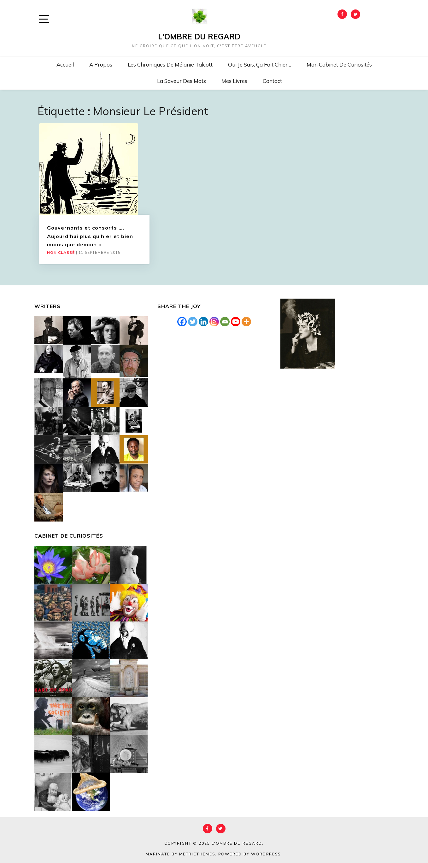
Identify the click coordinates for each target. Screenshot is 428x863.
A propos (100, 64)
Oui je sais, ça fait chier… (259, 64)
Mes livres (234, 81)
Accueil (65, 64)
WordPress (266, 854)
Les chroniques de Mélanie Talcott (170, 64)
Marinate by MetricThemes (180, 854)
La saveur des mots (181, 81)
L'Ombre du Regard (199, 36)
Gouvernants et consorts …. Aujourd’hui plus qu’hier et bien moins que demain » (90, 236)
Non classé (61, 252)
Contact (272, 81)
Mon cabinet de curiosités (339, 64)
